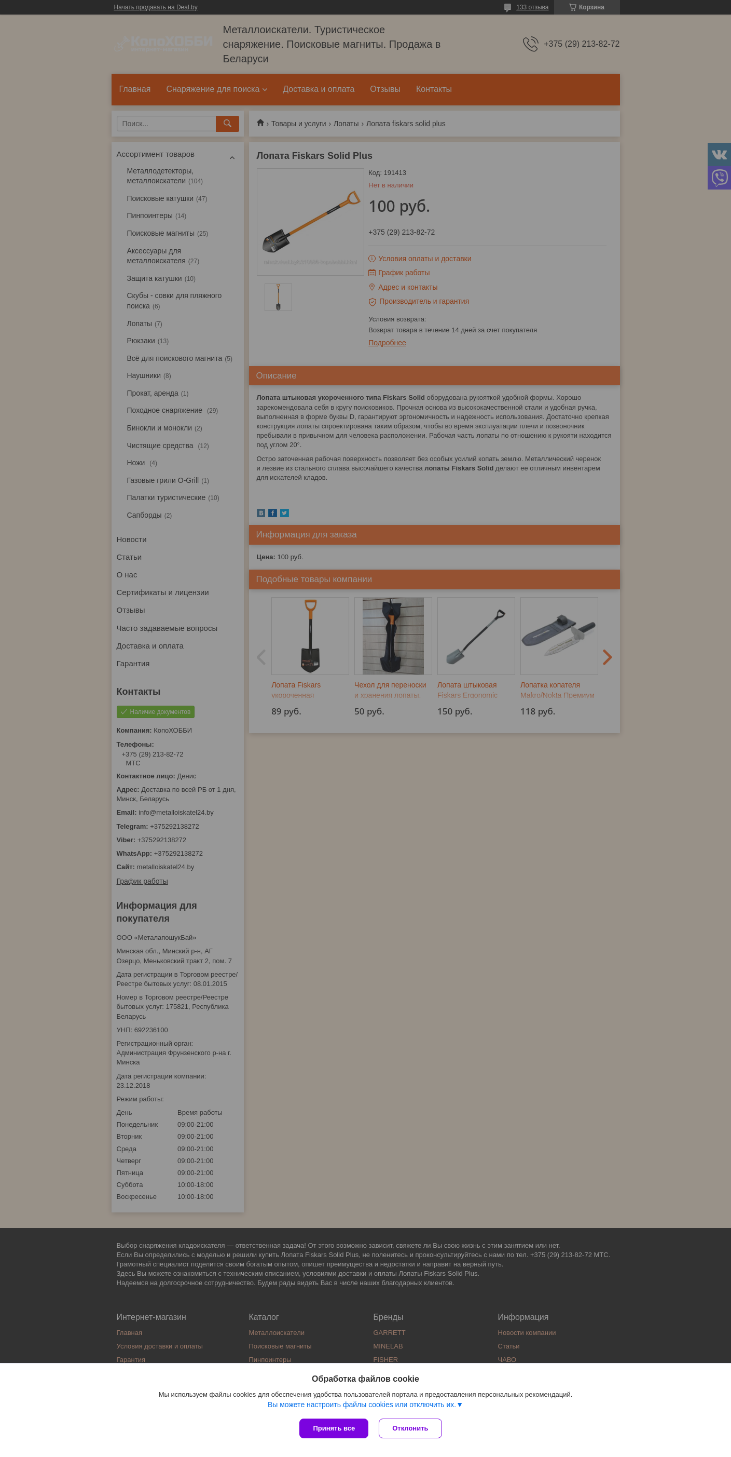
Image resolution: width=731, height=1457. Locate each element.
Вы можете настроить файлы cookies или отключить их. (362, 1404)
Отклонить (410, 1428)
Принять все (334, 1428)
